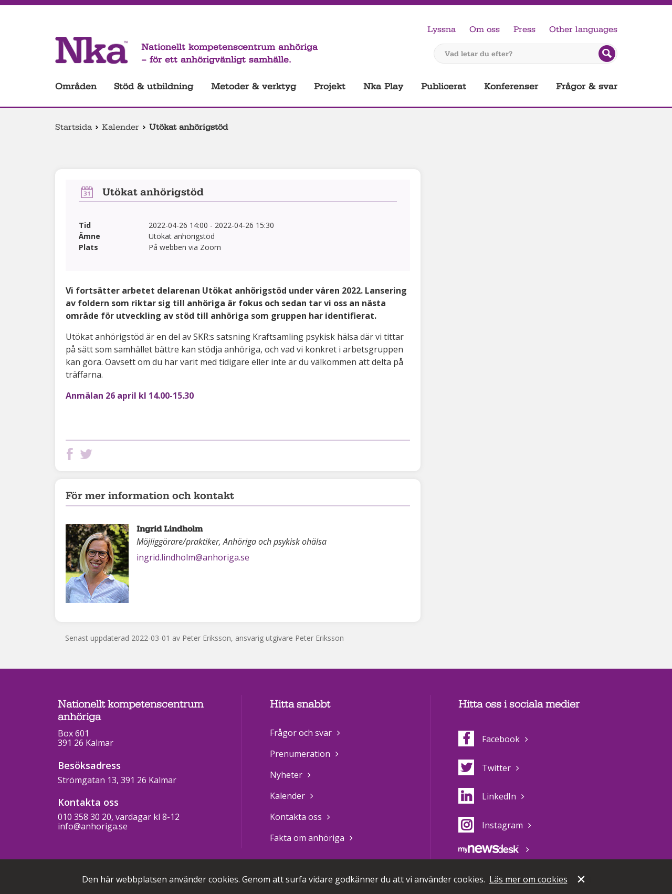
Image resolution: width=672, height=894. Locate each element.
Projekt (329, 86)
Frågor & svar (586, 86)
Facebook (489, 739)
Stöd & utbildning (153, 86)
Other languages (583, 29)
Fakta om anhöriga (307, 838)
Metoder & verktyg (253, 86)
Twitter (484, 768)
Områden (76, 86)
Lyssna (441, 29)
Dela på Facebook (72, 454)
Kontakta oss (296, 817)
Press (524, 29)
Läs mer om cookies (528, 879)
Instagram (490, 825)
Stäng (582, 880)
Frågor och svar (301, 733)
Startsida (73, 127)
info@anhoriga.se (93, 826)
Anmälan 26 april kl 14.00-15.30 (130, 395)
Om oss (484, 29)
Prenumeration (300, 754)
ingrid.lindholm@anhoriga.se (192, 557)
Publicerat (443, 86)
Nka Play (383, 86)
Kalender (120, 127)
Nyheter (286, 775)
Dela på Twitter (88, 454)
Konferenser (511, 86)
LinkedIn (487, 796)
